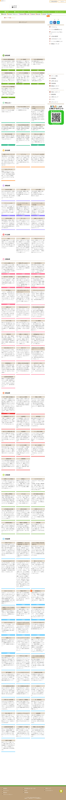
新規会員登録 (54, 1)
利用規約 (5, 788)
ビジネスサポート (49, 790)
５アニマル (47, 12)
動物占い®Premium (9, 3)
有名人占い (16, 14)
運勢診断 (22, 14)
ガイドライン (6, 790)
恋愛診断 (33, 14)
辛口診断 (27, 14)
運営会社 (5, 792)
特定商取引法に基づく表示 (30, 788)
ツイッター (52, 9)
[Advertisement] (13, 38)
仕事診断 (44, 14)
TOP (7, 12)
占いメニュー (60, 12)
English (25, 790)
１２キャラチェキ (20, 12)
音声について (48, 788)
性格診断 (49, 14)
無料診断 (4, 14)
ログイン (63, 1)
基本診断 (10, 14)
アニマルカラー (34, 12)
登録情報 (26, 792)
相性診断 (38, 14)
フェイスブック (50, 9)
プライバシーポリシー (8, 794)
